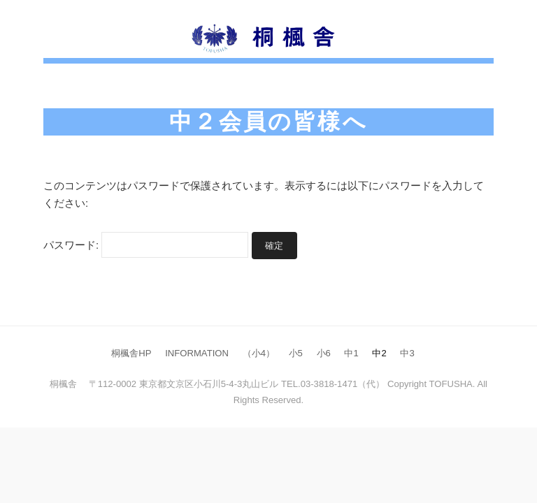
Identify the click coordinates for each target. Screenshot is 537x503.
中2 (379, 353)
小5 (296, 353)
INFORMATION (197, 353)
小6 (324, 353)
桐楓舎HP (131, 353)
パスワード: (145, 245)
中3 (407, 353)
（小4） (259, 353)
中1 (351, 353)
